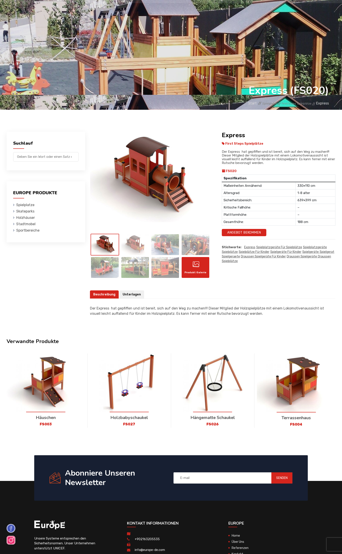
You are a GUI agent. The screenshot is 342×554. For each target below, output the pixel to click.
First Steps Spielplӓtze (292, 103)
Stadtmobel (165, 10)
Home (236, 538)
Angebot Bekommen (244, 232)
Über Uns (239, 544)
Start (236, 103)
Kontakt (254, 10)
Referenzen (228, 10)
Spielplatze (77, 10)
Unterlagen (133, 297)
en (318, 10)
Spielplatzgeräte (315, 247)
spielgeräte (310, 252)
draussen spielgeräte (302, 257)
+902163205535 (147, 541)
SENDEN (277, 480)
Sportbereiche (197, 10)
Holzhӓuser (135, 10)
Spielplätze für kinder (254, 252)
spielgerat (327, 252)
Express (249, 247)
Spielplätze (230, 252)
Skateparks (106, 10)
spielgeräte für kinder (285, 252)
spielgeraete (231, 257)
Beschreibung (104, 297)
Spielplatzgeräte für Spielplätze (279, 247)
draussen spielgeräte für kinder (263, 257)
